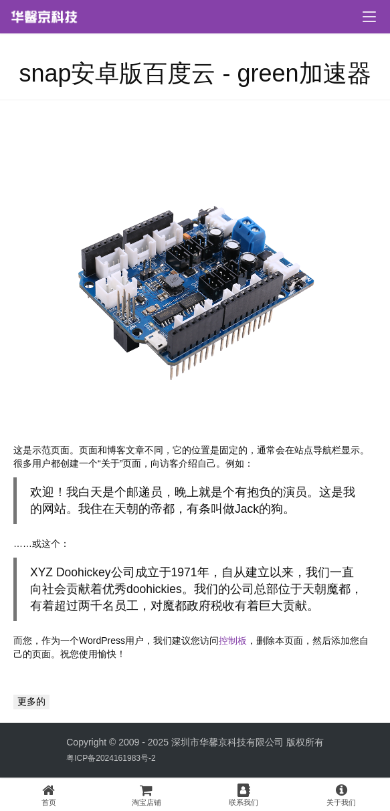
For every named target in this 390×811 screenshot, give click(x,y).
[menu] (369, 17)
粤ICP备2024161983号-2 (110, 758)
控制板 (233, 640)
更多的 (31, 701)
